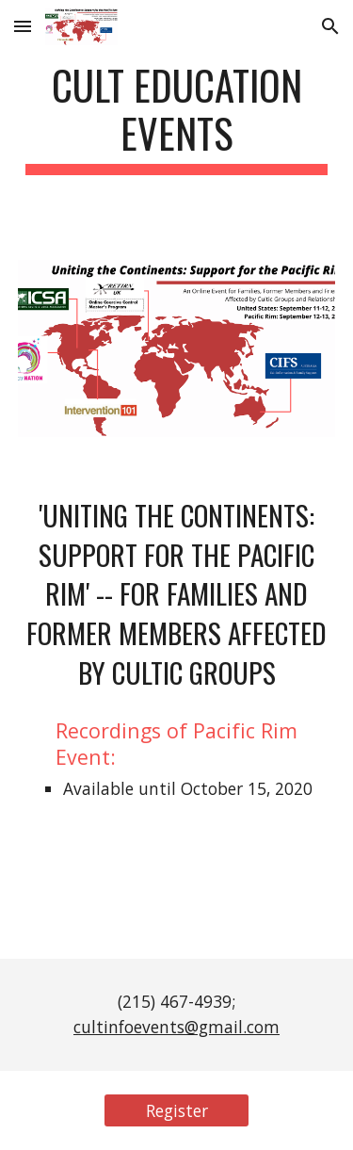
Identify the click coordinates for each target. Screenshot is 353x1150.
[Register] (176, 1111)
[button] (22, 26)
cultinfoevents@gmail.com (176, 1026)
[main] (177, 118)
